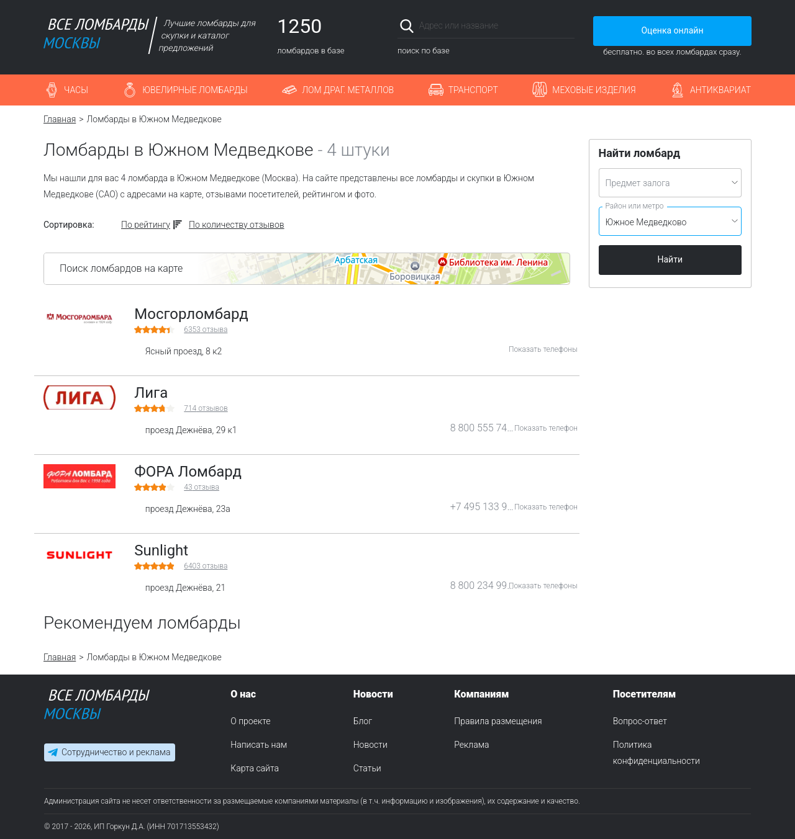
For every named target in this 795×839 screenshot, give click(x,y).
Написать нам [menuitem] (258, 745)
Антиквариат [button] (720, 90)
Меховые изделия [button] (593, 90)
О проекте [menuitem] (250, 721)
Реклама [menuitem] (471, 745)
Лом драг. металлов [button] (348, 90)
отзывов (205, 408)
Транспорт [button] (473, 90)
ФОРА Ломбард (188, 471)
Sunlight (161, 550)
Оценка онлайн (672, 30)
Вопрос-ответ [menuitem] (640, 721)
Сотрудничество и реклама (115, 752)
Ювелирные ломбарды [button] (194, 90)
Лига (151, 392)
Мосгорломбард (191, 314)
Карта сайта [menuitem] (254, 768)
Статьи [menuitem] (367, 768)
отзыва (205, 329)
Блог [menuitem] (362, 721)
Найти (670, 259)
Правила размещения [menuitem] (498, 721)
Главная (59, 119)
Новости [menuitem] (370, 745)
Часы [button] (76, 90)
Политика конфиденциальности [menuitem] (656, 753)
